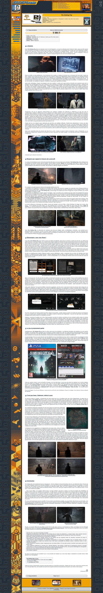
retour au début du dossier (56, 30)
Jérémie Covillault (36, 384)
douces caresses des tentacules (45, 233)
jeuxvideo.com (32, 562)
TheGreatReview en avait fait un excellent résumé (52, 528)
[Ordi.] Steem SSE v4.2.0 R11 (62, 3)
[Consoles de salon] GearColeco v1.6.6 (64, 6)
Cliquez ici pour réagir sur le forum (67, 588)
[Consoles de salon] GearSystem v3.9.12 (64, 8)
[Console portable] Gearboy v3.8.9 (63, 7)
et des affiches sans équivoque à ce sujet (37, 196)
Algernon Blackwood (35, 197)
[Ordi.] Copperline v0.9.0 (61, 2)
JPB (87, 570)
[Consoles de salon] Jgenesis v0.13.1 (63, 4)
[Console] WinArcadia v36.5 (62, 5)
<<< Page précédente (32, 30)
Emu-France (73, 1)
